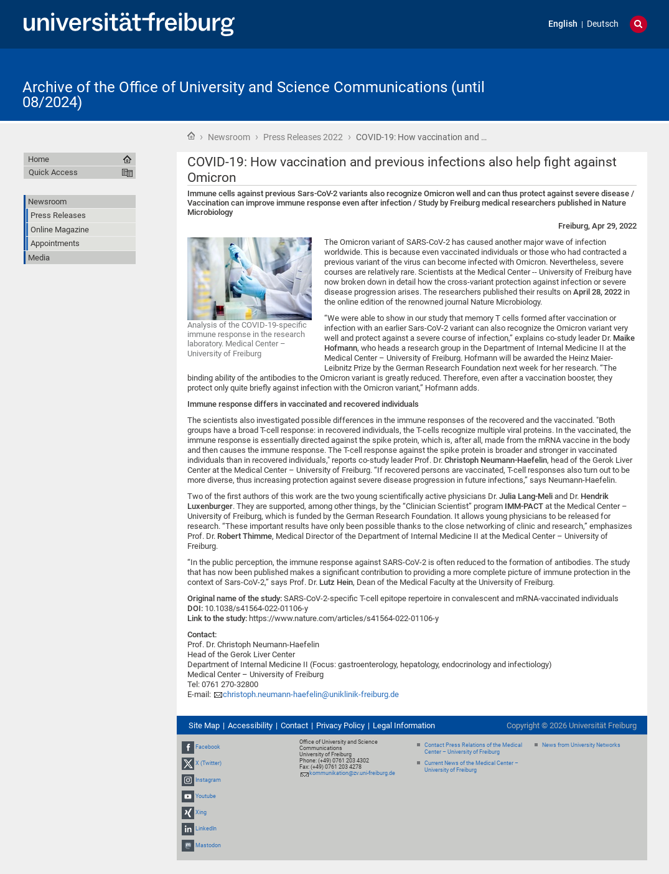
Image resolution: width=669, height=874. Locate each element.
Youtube (205, 796)
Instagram (208, 780)
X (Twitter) (208, 764)
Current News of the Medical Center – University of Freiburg (471, 766)
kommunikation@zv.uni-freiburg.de (352, 773)
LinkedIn (206, 828)
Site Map (204, 725)
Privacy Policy (340, 725)
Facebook (207, 747)
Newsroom (229, 137)
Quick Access (53, 172)
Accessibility (250, 725)
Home (191, 135)
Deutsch (603, 24)
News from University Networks (581, 745)
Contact (294, 725)
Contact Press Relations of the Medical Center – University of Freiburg (473, 748)
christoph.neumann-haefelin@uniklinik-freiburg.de (311, 694)
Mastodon (208, 845)
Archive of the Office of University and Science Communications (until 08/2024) (253, 94)
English (563, 24)
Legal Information (404, 725)
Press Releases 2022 (303, 137)
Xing (201, 812)
